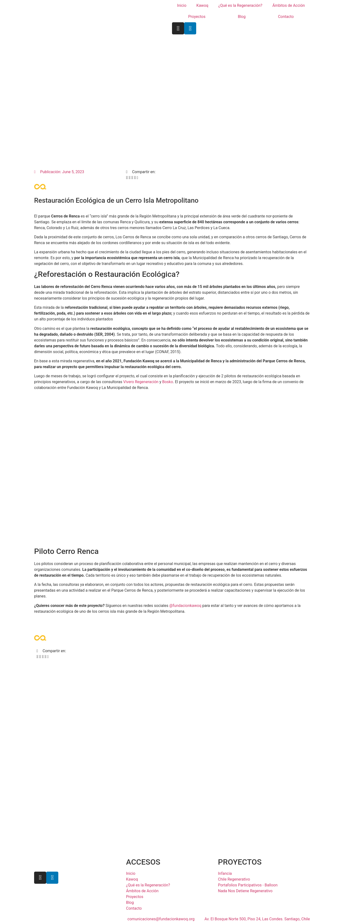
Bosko (167, 382)
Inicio (181, 5)
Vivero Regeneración (140, 382)
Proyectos (196, 16)
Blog (242, 16)
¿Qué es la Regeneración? (240, 5)
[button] (127, 178)
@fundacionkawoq (185, 605)
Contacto (286, 16)
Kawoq (202, 5)
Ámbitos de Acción (288, 5)
